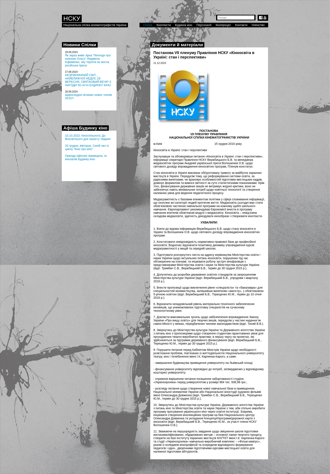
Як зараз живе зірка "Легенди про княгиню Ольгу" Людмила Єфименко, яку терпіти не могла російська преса (88, 60)
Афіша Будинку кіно (85, 127)
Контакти (241, 25)
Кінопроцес (223, 25)
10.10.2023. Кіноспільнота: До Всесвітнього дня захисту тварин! (88, 137)
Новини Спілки (79, 44)
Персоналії (203, 25)
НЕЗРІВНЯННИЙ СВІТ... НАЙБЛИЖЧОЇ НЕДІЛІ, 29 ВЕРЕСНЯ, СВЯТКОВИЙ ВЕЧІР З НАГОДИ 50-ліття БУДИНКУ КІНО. (88, 80)
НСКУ (71, 18)
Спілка (147, 25)
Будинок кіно (183, 25)
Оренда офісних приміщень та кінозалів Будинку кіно (86, 157)
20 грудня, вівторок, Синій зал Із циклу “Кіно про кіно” (87, 147)
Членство (258, 25)
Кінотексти (164, 25)
